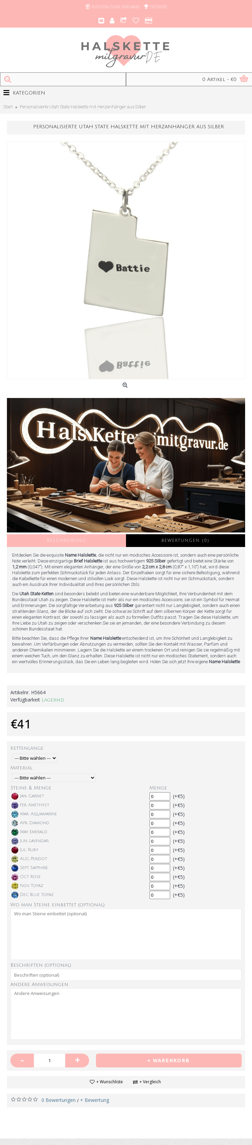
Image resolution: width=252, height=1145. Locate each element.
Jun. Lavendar (30, 841)
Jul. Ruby (24, 850)
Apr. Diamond (30, 823)
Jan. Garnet (27, 796)
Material (21, 767)
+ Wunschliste (109, 1082)
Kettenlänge (26, 748)
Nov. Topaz (27, 886)
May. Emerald (29, 832)
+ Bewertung (94, 1100)
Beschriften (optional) (40, 965)
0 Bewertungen (58, 1100)
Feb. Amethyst (30, 805)
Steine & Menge (31, 787)
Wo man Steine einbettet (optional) (57, 904)
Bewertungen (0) (186, 540)
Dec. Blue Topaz (32, 895)
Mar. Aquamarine (34, 814)
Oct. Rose (26, 877)
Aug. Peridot (29, 859)
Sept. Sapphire (29, 868)
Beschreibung (66, 540)
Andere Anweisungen (39, 984)
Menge (158, 787)
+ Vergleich (150, 1082)
